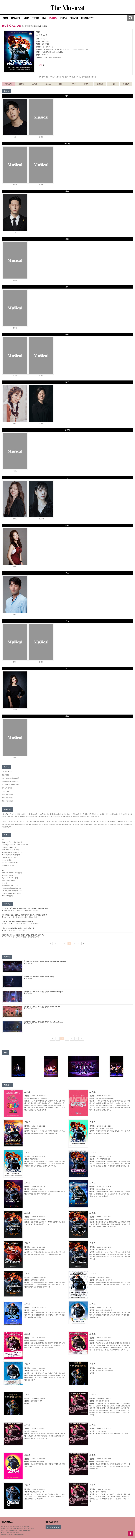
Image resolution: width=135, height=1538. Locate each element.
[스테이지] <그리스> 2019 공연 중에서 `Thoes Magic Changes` (44, 1022)
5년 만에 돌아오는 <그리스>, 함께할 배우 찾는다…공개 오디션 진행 (24, 915)
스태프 (34, 84)
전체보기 (8, 84)
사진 (113, 84)
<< (50, 943)
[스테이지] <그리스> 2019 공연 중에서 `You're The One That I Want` (45, 961)
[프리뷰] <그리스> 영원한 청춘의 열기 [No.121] (17, 922)
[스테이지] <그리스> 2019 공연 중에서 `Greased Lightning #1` (43, 992)
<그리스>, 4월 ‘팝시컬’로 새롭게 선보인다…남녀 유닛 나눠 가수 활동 (25, 908)
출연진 (21, 84)
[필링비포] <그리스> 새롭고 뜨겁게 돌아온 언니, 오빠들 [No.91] (23, 935)
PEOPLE (63, 18)
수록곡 (73, 84)
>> (83, 943)
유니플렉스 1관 (47, 47)
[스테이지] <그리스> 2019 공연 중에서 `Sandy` (39, 976)
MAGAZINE (15, 18)
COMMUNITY (87, 18)
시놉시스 (47, 84)
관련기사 (87, 84)
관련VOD (100, 84)
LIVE (44, 18)
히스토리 (126, 84)
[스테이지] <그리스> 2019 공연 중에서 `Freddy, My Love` (42, 1007)
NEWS (5, 18)
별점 (60, 84)
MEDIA (26, 18)
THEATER (74, 18)
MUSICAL (53, 18)
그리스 (27, 1092)
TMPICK (35, 18)
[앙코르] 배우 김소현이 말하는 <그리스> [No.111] (18, 928)
